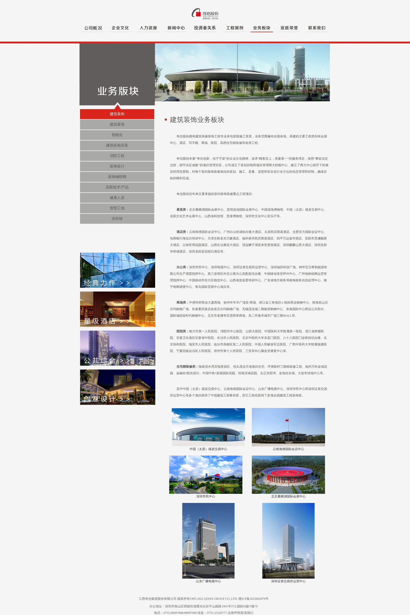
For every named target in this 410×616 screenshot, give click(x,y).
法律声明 (233, 613)
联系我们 (247, 613)
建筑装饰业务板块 (197, 120)
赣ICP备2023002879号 (253, 599)
